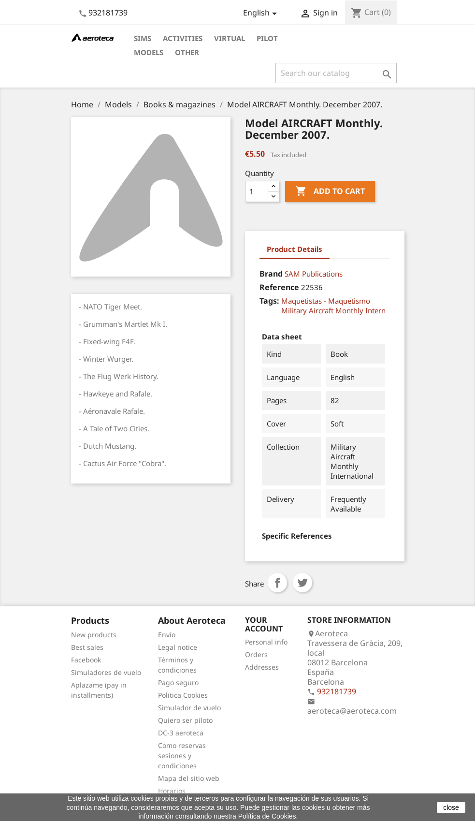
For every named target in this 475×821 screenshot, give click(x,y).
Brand (271, 274)
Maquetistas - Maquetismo (325, 301)
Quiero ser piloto (185, 720)
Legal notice (177, 647)
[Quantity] (256, 191)
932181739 (108, 12)
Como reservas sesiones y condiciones (182, 755)
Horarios (172, 790)
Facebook (86, 659)
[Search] (336, 73)
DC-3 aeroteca (180, 732)
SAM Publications (314, 274)
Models (148, 52)
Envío (166, 634)
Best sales (87, 647)
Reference (279, 287)
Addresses (262, 667)
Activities (182, 38)
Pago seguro (178, 682)
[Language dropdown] (261, 13)
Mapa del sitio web (188, 778)
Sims (142, 38)
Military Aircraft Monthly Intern (333, 310)
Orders (256, 654)
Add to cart (330, 191)
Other (187, 52)
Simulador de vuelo (189, 707)
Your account (264, 624)
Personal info (266, 641)
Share (277, 582)
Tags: (269, 301)
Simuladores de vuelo (106, 672)
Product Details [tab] (294, 249)
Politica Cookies (183, 695)
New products (93, 634)
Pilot (267, 38)
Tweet (302, 582)
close (451, 807)
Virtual (229, 38)
